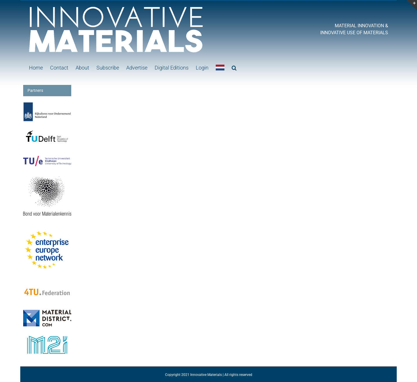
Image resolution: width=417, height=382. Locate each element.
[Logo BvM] (47, 174)
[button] (234, 67)
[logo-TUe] (47, 159)
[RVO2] (47, 105)
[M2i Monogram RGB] (47, 335)
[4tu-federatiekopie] (47, 283)
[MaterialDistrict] (47, 312)
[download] (47, 229)
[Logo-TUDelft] (47, 130)
